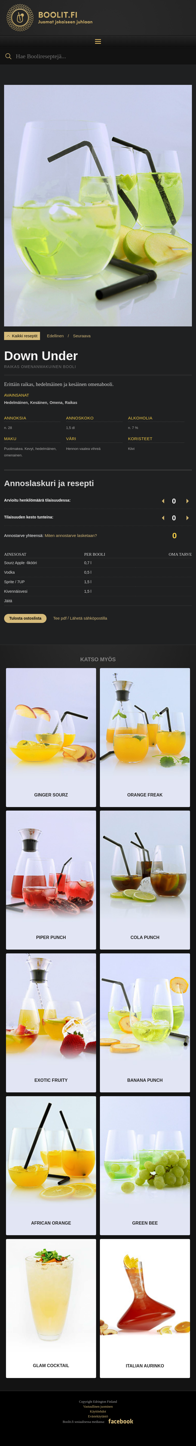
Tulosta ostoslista (25, 618)
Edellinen (55, 335)
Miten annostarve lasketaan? (71, 535)
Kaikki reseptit (24, 335)
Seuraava (81, 335)
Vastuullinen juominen (98, 1406)
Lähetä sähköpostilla (88, 618)
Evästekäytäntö (98, 1416)
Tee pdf (59, 618)
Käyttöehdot (98, 1411)
